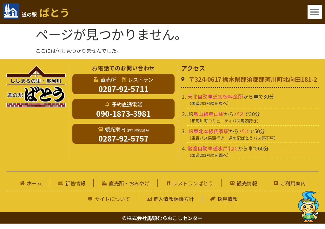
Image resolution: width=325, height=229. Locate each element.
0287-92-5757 (123, 138)
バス (239, 114)
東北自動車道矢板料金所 (215, 96)
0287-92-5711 (123, 88)
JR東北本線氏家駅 (208, 131)
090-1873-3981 (123, 113)
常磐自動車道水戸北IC (212, 148)
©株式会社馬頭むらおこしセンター (162, 218)
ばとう (46, 12)
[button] (315, 12)
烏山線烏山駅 (208, 114)
